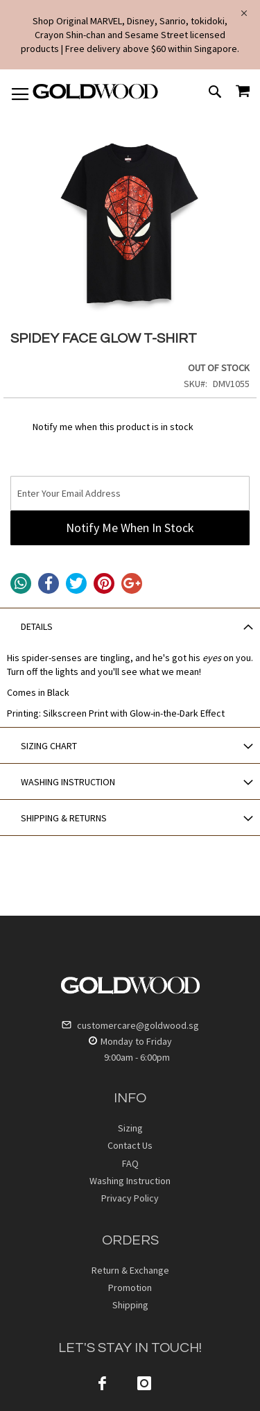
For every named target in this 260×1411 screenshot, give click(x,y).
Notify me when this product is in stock (113, 426)
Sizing (130, 1128)
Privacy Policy (130, 1198)
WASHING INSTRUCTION (68, 782)
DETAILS (37, 626)
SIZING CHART (49, 745)
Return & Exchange (130, 1270)
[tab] (130, 626)
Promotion (130, 1287)
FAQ (130, 1163)
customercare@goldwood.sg (130, 1025)
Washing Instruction (130, 1180)
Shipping (130, 1305)
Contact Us (130, 1145)
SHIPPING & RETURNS (64, 818)
